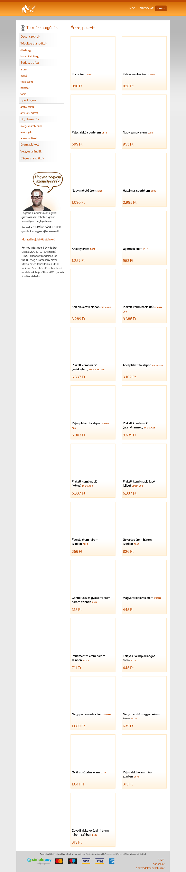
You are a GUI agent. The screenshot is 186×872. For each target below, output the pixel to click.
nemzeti (25, 88)
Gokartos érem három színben (137, 542)
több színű (26, 81)
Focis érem (82, 74)
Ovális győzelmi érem (89, 772)
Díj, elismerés (29, 119)
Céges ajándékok (32, 158)
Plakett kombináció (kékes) (84, 483)
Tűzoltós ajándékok (33, 43)
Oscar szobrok (30, 36)
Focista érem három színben (85, 542)
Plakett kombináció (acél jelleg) (139, 483)
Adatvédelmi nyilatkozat (150, 868)
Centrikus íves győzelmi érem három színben (91, 600)
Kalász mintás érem (139, 74)
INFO (132, 8)
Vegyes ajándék (31, 151)
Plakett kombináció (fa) (142, 309)
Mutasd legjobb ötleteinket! (38, 239)
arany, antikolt (28, 138)
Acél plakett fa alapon (143, 365)
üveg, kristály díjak (31, 126)
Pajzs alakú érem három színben (138, 774)
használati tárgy (29, 56)
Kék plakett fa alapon (92, 307)
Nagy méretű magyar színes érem (141, 716)
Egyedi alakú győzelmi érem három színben (90, 833)
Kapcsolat (159, 864)
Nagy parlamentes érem (92, 714)
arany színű (27, 107)
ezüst (23, 75)
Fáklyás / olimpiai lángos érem (139, 658)
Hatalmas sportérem (140, 191)
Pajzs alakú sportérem (90, 132)
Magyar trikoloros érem (142, 598)
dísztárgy (25, 50)
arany (23, 69)
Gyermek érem (136, 249)
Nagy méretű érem (87, 191)
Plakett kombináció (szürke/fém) (88, 367)
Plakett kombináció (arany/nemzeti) (139, 425)
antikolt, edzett (29, 113)
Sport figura (28, 100)
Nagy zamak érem (138, 132)
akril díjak (26, 132)
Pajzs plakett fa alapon (91, 425)
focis (23, 94)
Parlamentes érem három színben (88, 658)
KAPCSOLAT (146, 8)
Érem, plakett (29, 144)
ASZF (161, 860)
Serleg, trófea (29, 62)
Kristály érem (84, 249)
